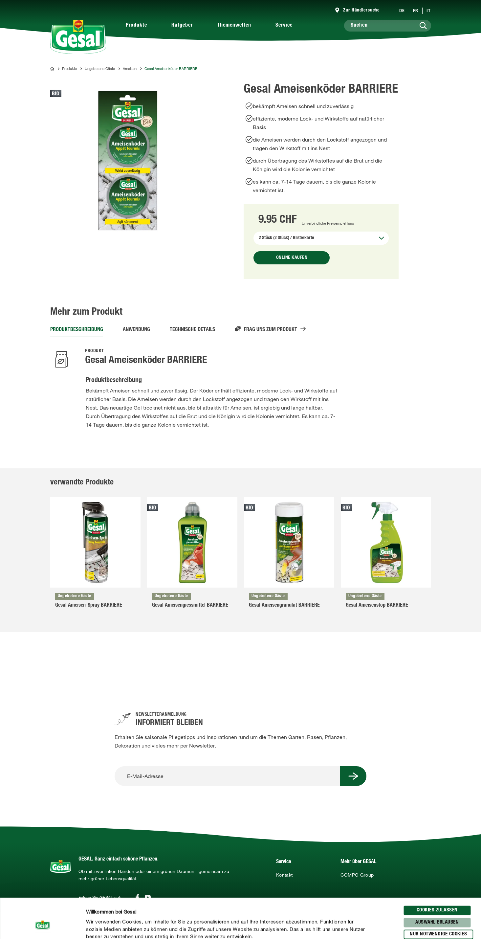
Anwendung (136, 330)
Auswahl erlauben (437, 885)
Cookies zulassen (437, 873)
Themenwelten (234, 25)
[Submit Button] (353, 776)
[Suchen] (387, 26)
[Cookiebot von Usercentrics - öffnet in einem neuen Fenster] (42, 926)
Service (284, 25)
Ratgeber (182, 25)
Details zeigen (341, 926)
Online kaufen (292, 258)
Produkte (136, 25)
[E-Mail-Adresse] (227, 776)
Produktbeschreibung (76, 330)
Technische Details (192, 330)
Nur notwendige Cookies (438, 897)
